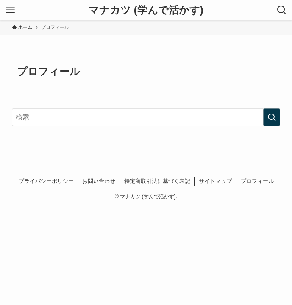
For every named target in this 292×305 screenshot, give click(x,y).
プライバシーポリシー (46, 181)
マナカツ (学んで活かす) (146, 10)
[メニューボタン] (10, 10)
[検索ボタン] (282, 10)
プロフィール (257, 181)
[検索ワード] (146, 117)
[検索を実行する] (271, 117)
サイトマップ (215, 181)
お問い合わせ (98, 181)
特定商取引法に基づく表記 (157, 181)
